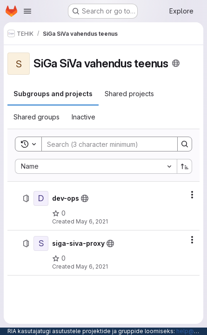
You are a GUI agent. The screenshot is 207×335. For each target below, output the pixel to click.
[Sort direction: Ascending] (184, 166)
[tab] (53, 93)
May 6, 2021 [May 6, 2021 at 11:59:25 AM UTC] (92, 221)
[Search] (105, 144)
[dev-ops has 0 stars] (59, 213)
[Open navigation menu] (27, 11)
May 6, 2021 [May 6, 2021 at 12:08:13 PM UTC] (92, 266)
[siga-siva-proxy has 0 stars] (59, 258)
